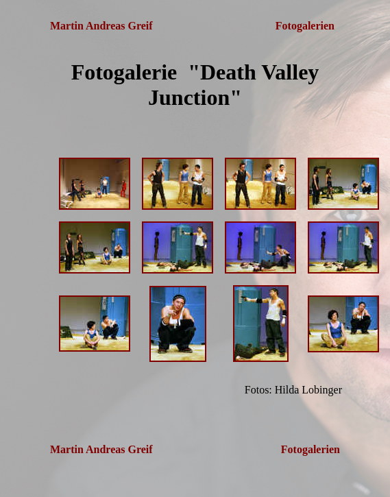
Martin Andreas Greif (101, 26)
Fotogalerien (306, 26)
